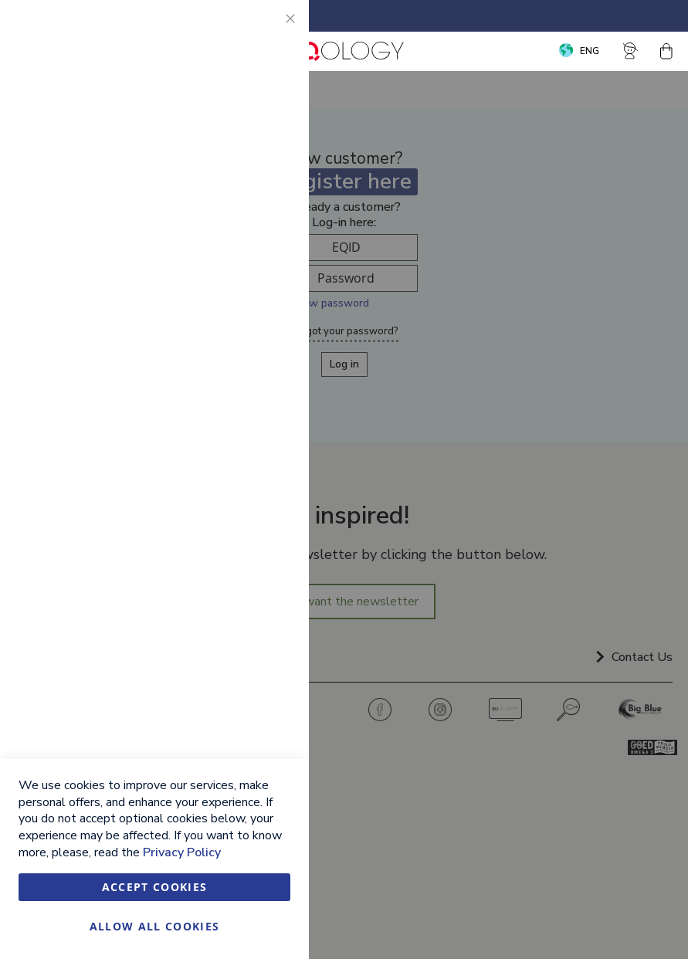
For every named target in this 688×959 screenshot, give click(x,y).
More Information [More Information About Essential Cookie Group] (246, 135)
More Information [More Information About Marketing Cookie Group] (246, 338)
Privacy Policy (182, 852)
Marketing (266, 200)
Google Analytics (266, 403)
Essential (266, 30)
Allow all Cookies (155, 926)
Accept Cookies (155, 886)
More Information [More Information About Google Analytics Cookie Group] (246, 490)
